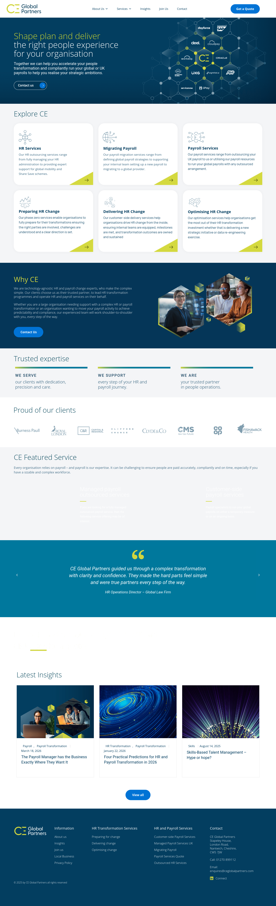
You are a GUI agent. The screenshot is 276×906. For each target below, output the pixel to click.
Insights (145, 9)
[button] (16, 575)
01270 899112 (226, 860)
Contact (182, 9)
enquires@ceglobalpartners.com (232, 871)
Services (124, 9)
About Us (100, 9)
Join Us (163, 9)
